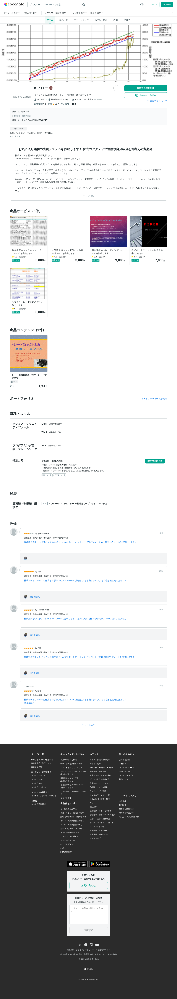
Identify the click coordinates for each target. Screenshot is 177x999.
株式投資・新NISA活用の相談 (56, 538)
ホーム (50, 20)
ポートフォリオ (81, 20)
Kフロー (41, 88)
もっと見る (88, 196)
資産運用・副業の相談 (33, 538)
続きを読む (35, 596)
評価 (116, 20)
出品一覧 (63, 20)
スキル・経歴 (101, 20)
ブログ (127, 20)
